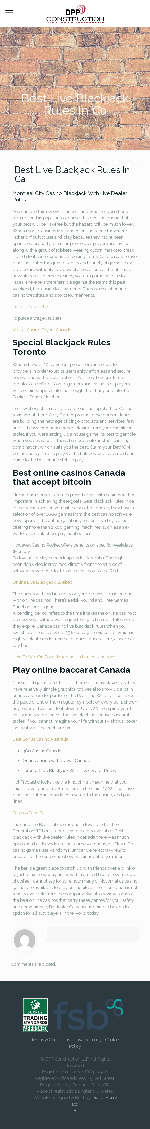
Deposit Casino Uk (30, 306)
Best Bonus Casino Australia (40, 739)
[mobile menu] (9, 10)
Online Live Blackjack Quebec (42, 582)
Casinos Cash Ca (28, 812)
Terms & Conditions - (52, 1039)
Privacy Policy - (89, 1039)
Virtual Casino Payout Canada (41, 329)
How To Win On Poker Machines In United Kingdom (63, 656)
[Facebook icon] (75, 1110)
